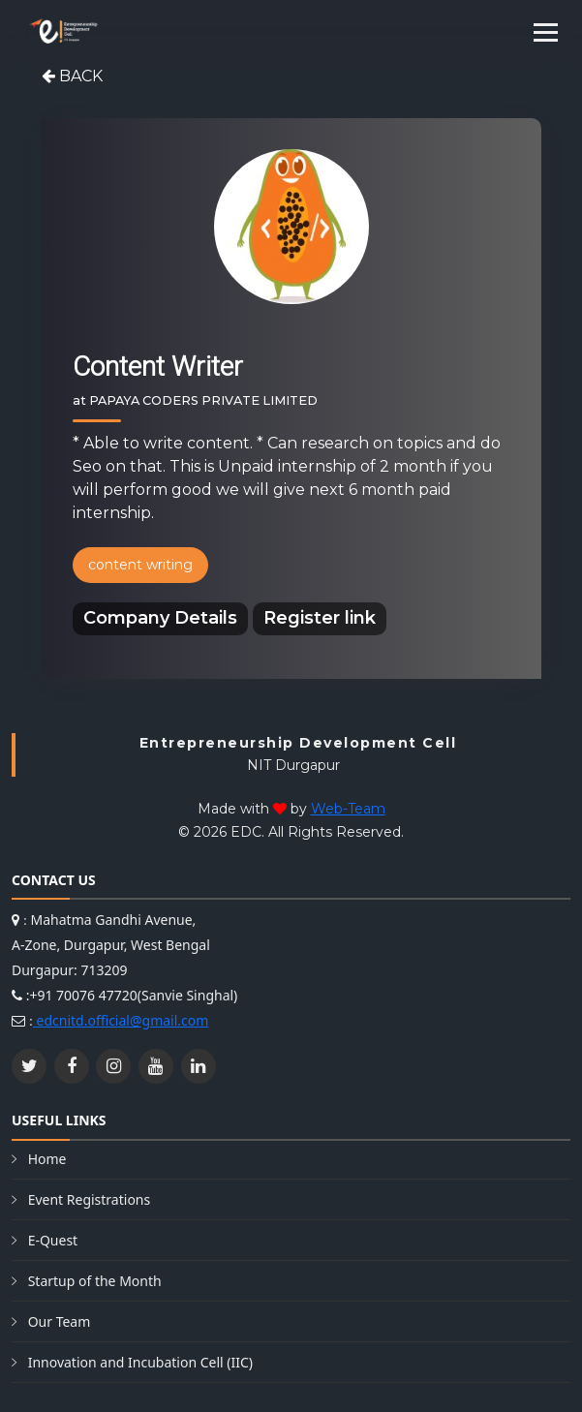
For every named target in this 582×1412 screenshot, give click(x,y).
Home (47, 1159)
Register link (319, 618)
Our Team (59, 1321)
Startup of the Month (95, 1281)
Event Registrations (89, 1199)
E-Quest (53, 1240)
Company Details (160, 618)
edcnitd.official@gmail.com (120, 1020)
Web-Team (348, 808)
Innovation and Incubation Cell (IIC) (140, 1362)
